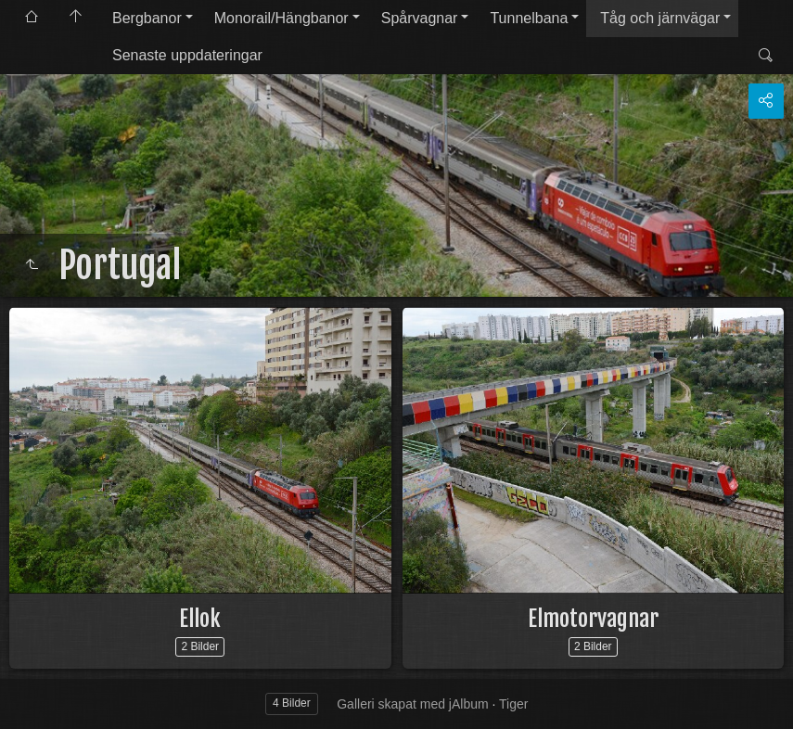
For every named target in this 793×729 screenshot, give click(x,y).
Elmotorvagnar (593, 619)
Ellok (200, 619)
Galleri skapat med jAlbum (412, 704)
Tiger (513, 704)
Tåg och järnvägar (660, 18)
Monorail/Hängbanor (281, 18)
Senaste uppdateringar (187, 55)
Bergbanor (147, 18)
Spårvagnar (419, 18)
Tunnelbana (529, 18)
